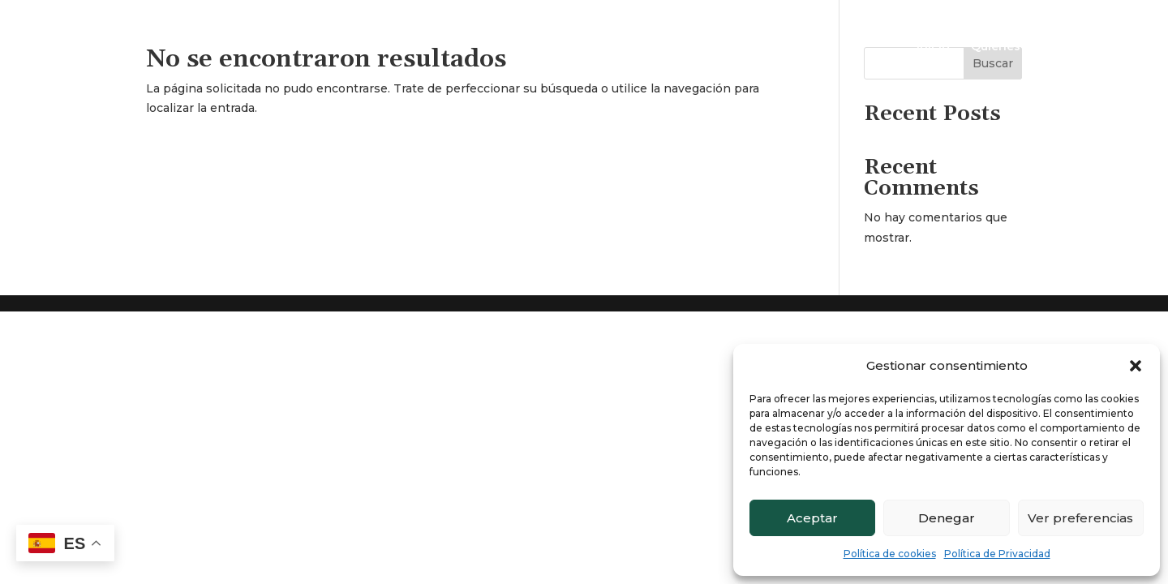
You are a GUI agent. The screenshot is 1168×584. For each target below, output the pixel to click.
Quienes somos (1017, 47)
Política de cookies (890, 554)
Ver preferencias (1080, 518)
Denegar (946, 518)
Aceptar (812, 518)
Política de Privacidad (997, 554)
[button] (1135, 366)
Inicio (933, 47)
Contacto (1113, 47)
